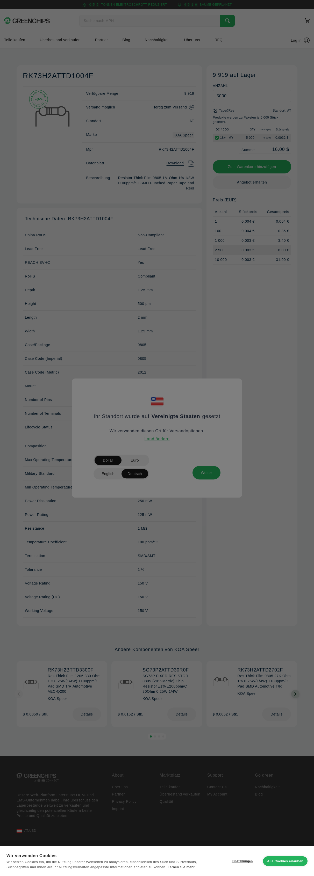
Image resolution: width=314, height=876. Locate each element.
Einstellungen (242, 861)
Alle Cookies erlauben (285, 861)
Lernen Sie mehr (181, 867)
